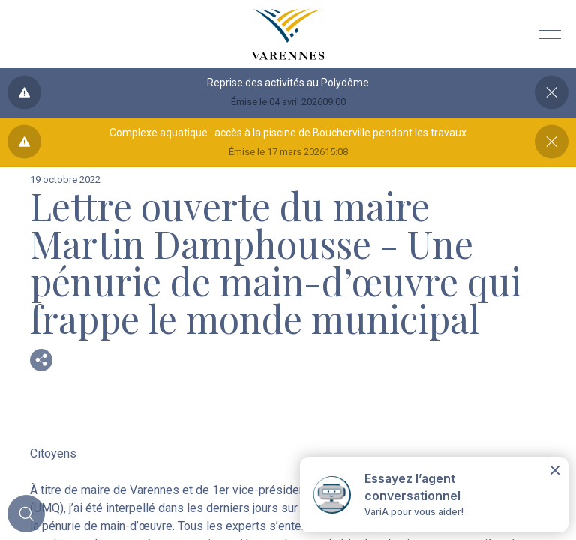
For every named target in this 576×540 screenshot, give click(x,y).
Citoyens (53, 453)
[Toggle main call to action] (26, 514)
